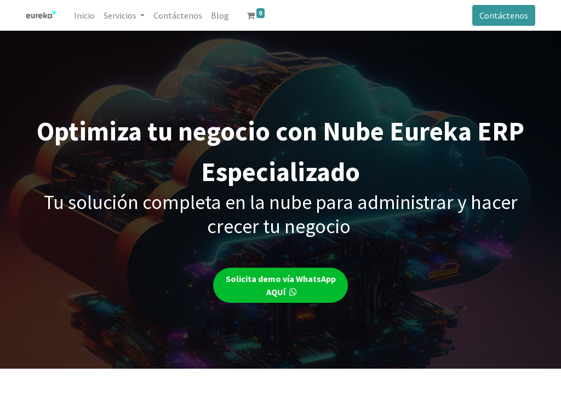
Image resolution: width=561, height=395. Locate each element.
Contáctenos (503, 15)
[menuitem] (84, 15)
